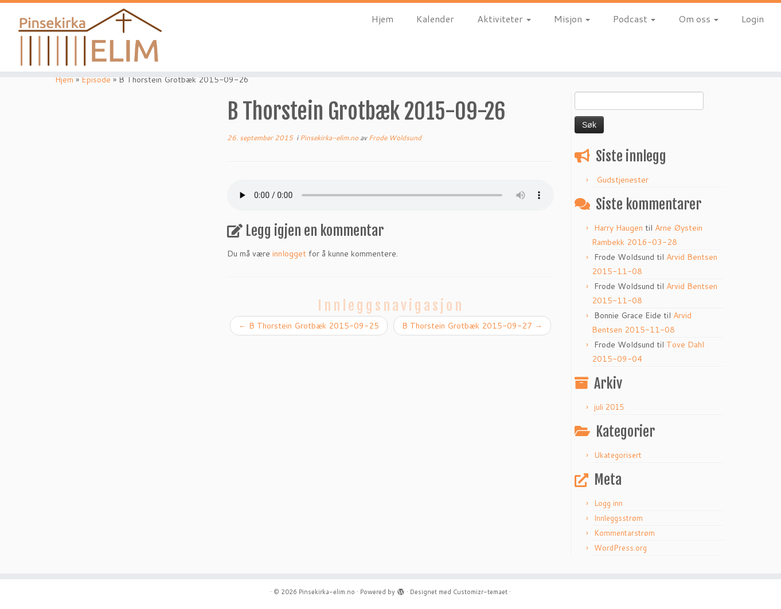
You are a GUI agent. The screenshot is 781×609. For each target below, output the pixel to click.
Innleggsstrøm (618, 518)
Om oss (698, 18)
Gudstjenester (622, 179)
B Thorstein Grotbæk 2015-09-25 (309, 325)
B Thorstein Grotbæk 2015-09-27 (472, 325)
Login (752, 18)
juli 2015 (609, 407)
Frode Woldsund (395, 138)
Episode (96, 79)
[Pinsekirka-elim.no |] (90, 37)
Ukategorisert (618, 455)
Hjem (382, 18)
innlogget (289, 253)
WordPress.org (620, 548)
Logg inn (608, 503)
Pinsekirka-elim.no (330, 138)
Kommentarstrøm (624, 533)
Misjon (572, 18)
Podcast (634, 18)
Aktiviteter (504, 18)
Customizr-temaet (480, 591)
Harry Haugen (618, 228)
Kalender (435, 18)
